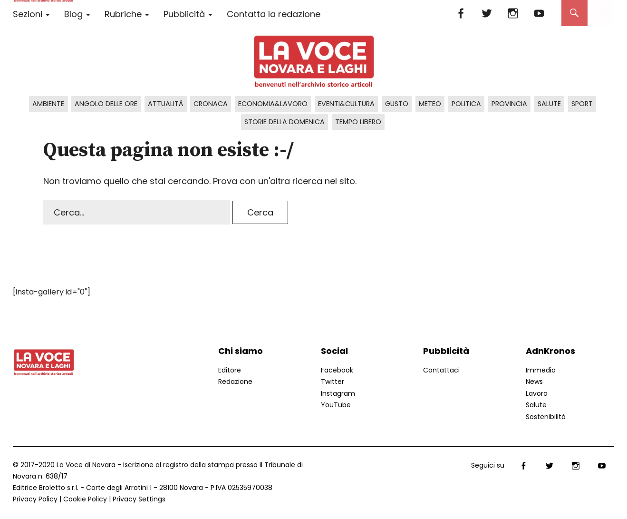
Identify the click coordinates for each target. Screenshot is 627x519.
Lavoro (537, 393)
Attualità (165, 103)
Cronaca (210, 103)
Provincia (509, 103)
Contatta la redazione (273, 14)
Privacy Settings (139, 499)
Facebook (461, 13)
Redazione (235, 381)
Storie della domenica (284, 122)
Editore (229, 370)
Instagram (513, 13)
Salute (549, 103)
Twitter (487, 13)
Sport (582, 103)
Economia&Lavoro (273, 103)
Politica (466, 103)
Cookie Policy (85, 499)
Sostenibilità (546, 416)
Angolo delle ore (106, 103)
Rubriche (123, 14)
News (534, 381)
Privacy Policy (35, 499)
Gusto (396, 103)
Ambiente (48, 103)
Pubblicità (184, 14)
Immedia (541, 370)
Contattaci (441, 370)
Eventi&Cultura (346, 103)
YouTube (539, 13)
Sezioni (27, 14)
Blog (73, 14)
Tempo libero (358, 122)
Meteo (430, 103)
